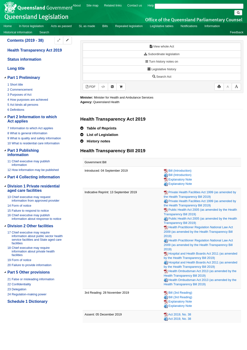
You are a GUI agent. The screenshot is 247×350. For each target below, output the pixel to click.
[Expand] (58, 40)
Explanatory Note (180, 179)
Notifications (189, 26)
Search (44, 32)
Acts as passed (61, 26)
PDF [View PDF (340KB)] (91, 86)
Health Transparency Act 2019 (34, 50)
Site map (92, 5)
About (76, 5)
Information (212, 26)
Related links (113, 5)
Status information (24, 59)
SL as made (87, 26)
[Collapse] (67, 40)
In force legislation (31, 26)
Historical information (18, 32)
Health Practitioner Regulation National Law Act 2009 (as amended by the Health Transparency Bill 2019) (198, 231)
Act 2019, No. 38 (179, 314)
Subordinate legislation (161, 54)
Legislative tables (161, 26)
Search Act (161, 76)
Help (151, 5)
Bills (105, 26)
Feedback (236, 32)
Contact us (134, 5)
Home (8, 26)
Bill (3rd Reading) (180, 292)
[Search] (199, 6)
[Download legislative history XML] (103, 87)
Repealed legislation (129, 26)
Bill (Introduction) (179, 170)
